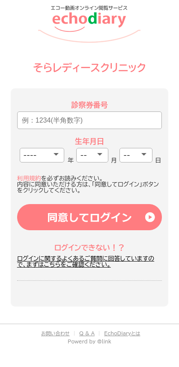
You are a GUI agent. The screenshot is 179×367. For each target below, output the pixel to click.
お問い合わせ (55, 333)
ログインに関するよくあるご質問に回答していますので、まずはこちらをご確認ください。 (85, 262)
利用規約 (29, 178)
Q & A (87, 333)
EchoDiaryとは (122, 333)
